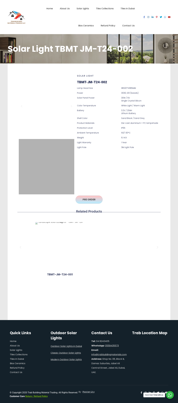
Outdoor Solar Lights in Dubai (66, 345)
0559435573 (112, 344)
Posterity (89, 391)
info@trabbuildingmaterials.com (109, 353)
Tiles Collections (19, 353)
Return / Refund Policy (36, 395)
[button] (21, 99)
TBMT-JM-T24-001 (60, 210)
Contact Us (16, 371)
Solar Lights (16, 349)
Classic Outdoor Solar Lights (66, 352)
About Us (15, 344)
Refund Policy (17, 367)
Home (13, 340)
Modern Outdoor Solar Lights (66, 358)
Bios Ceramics (17, 362)
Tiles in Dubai (17, 358)
